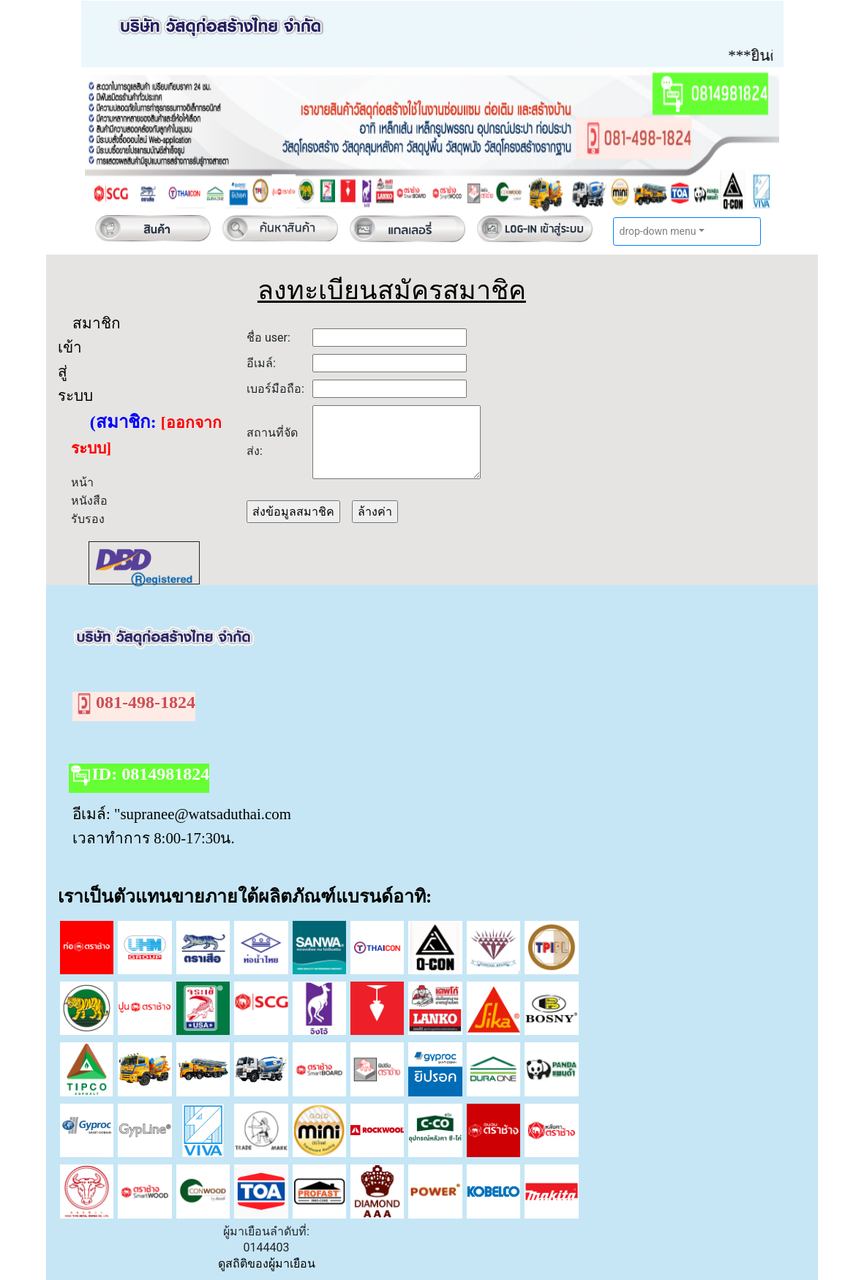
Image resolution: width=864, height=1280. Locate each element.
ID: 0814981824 (139, 775)
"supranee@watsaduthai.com (202, 813)
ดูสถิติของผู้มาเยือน (266, 1263)
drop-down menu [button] (658, 231)
